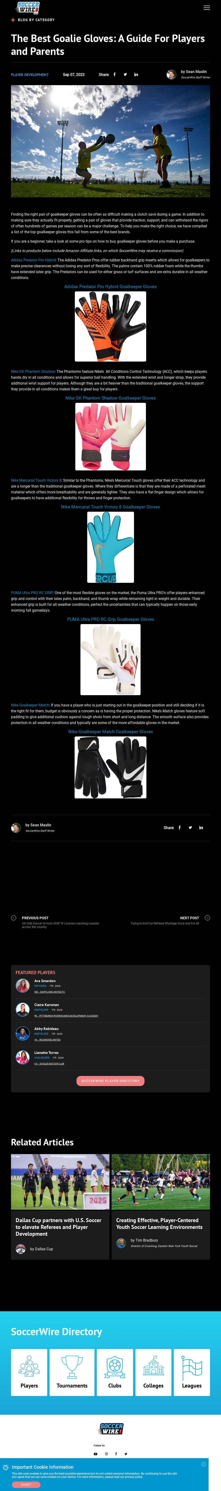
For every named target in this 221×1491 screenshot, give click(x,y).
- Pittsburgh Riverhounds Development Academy (68, 1015)
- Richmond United (49, 1039)
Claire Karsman (46, 1004)
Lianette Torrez (46, 1052)
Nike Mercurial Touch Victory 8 (36, 480)
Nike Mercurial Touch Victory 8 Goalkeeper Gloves (110, 507)
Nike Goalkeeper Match (30, 705)
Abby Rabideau (46, 1028)
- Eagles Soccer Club (51, 1063)
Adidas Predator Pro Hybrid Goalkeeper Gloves (110, 286)
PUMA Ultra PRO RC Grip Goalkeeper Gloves (110, 619)
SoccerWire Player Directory (110, 1081)
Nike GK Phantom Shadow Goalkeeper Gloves (110, 398)
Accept (26, 1484)
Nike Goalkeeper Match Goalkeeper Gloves (110, 731)
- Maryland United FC (52, 992)
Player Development (30, 74)
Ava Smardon (45, 980)
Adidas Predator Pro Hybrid (33, 260)
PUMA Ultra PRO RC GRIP (32, 593)
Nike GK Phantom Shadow (33, 371)
